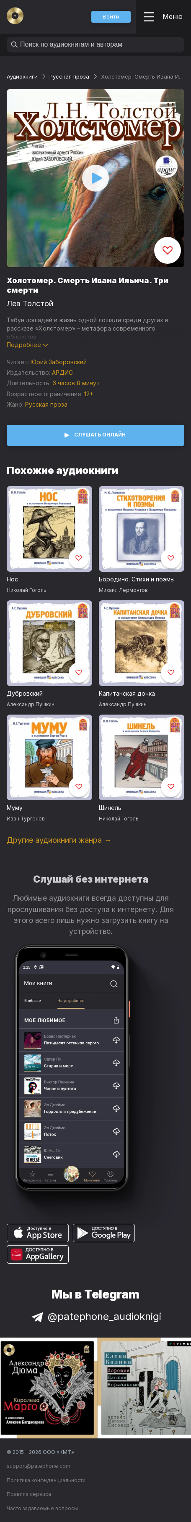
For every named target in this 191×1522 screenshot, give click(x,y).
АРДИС (62, 372)
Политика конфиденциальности (46, 1480)
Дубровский (25, 693)
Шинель (110, 807)
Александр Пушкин (30, 704)
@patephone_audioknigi (95, 1316)
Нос (12, 579)
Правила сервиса (29, 1494)
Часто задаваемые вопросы (42, 1508)
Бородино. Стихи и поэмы (137, 579)
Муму (15, 807)
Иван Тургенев (26, 818)
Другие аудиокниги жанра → (59, 840)
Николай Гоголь (26, 590)
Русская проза (69, 76)
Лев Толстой (30, 303)
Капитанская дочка (127, 693)
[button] (111, 17)
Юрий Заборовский (59, 361)
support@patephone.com (38, 1466)
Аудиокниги (22, 76)
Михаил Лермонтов (123, 590)
